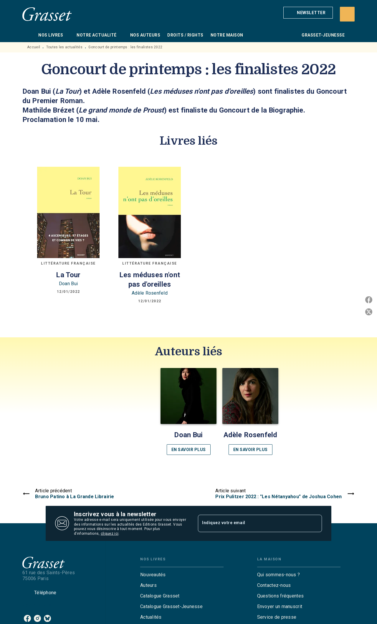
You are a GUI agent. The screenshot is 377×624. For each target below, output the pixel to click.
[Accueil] (47, 14)
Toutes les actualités (64, 47)
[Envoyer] (315, 523)
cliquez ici (109, 534)
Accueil (33, 47)
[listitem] (27, 618)
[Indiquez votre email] (252, 523)
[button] (308, 13)
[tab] (28, 35)
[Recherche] (347, 14)
